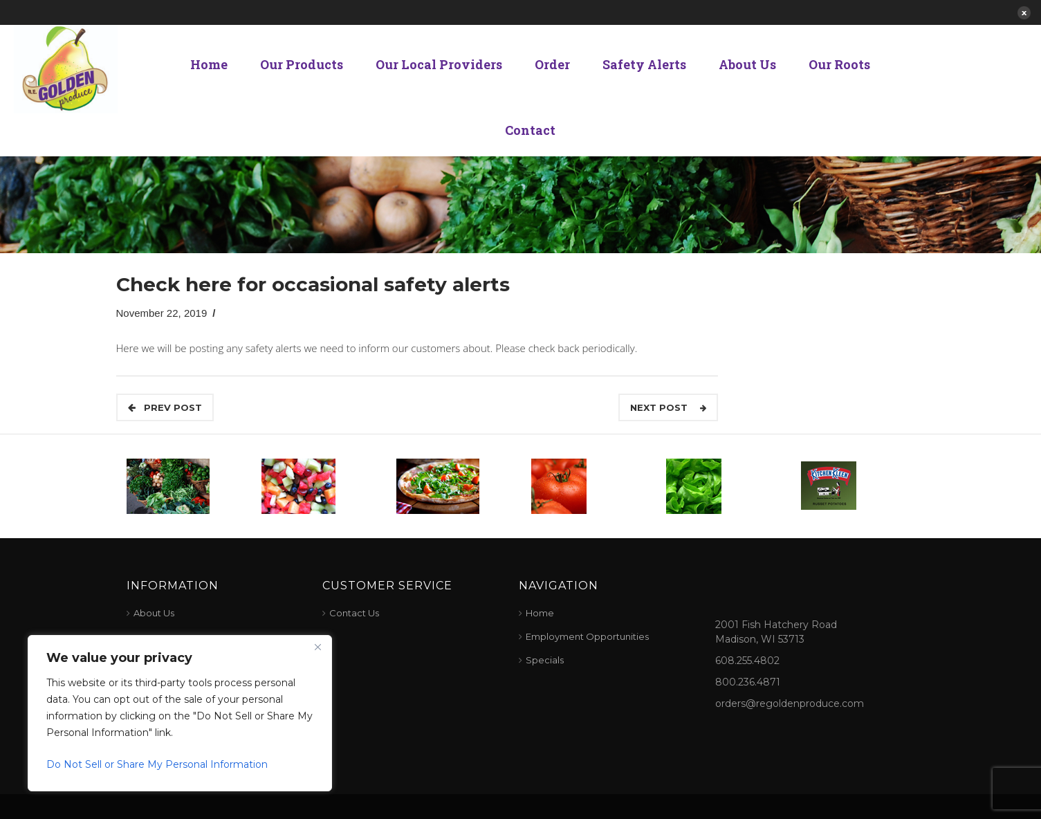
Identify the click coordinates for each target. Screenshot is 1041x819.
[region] (180, 713)
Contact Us (354, 612)
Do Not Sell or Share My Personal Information (157, 764)
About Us (747, 64)
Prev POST (165, 407)
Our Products (301, 64)
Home (209, 64)
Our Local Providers (439, 64)
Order (552, 64)
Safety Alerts (644, 64)
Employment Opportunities (587, 636)
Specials (545, 659)
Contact (530, 130)
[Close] (317, 646)
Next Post (668, 407)
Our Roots (839, 64)
